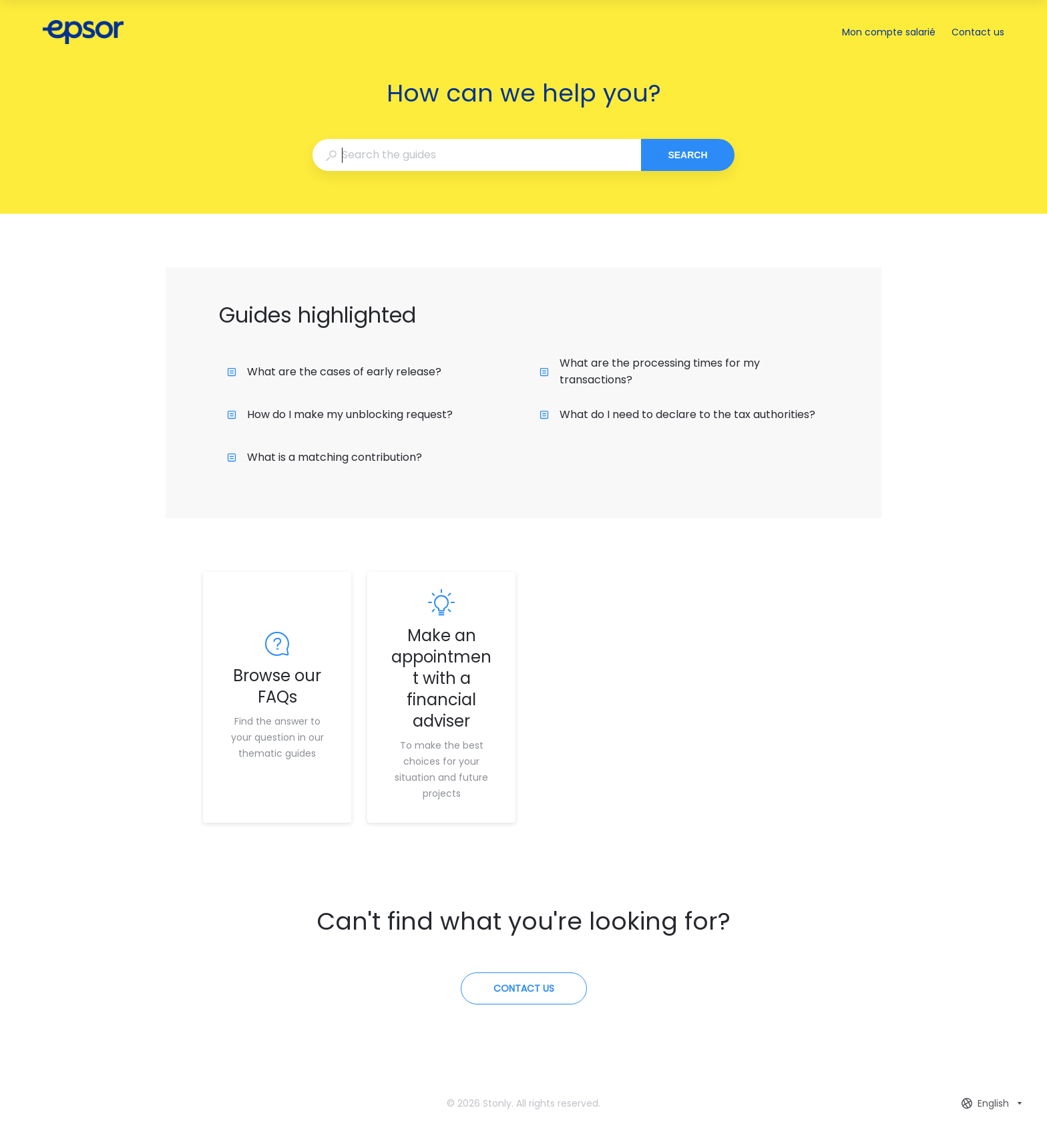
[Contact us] (524, 988)
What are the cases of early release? (334, 371)
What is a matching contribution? (324, 457)
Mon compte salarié (888, 32)
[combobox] (476, 155)
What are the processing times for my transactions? (650, 371)
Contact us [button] (978, 32)
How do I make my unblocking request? (340, 414)
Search (687, 155)
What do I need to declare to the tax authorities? (677, 414)
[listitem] (277, 697)
